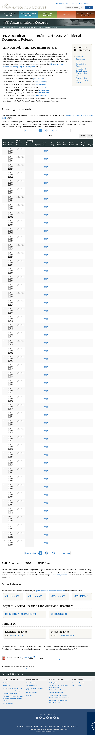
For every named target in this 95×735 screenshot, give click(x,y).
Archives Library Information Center (12, 699)
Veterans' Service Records (28, 14)
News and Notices (78, 683)
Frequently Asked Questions (20, 613)
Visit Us (66, 14)
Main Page (80, 56)
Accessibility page (54, 659)
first (27, 131)
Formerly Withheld (29, 143)
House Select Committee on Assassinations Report (81, 72)
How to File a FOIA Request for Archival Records (58, 701)
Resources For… (33, 679)
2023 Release (35, 596)
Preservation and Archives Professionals (34, 689)
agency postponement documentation (50, 590)
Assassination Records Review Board (82, 80)
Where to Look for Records (58, 695)
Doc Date (44, 144)
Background (80, 59)
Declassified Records (56, 692)
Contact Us (88, 3)
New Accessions (77, 685)
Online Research (10, 679)
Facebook (37, 717)
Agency (38, 145)
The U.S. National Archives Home (24, 6)
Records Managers (32, 692)
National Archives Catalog (11, 691)
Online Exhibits (8, 703)
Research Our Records (10, 14)
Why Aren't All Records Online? (59, 698)
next (63, 131)
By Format (6, 685)
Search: (52, 135)
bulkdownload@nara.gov (58, 575)
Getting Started (54, 683)
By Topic (6, 683)
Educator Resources (47, 14)
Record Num (11, 144)
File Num (59, 144)
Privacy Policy (39, 726)
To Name (65, 144)
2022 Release (58, 596)
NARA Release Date (19, 143)
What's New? (77, 679)
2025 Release (12, 596)
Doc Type (53, 144)
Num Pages (83, 144)
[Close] (92, 714)
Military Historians (32, 685)
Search (89, 8)
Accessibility (29, 726)
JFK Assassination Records (34, 27)
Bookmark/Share (76, 3)
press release (38, 79)
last (68, 131)
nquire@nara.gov (17, 635)
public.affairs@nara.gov (65, 635)
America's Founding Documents (85, 14)
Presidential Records (10, 693)
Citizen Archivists (62, 3)
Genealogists (30, 683)
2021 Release (81, 596)
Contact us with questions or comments (14, 669)
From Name (71, 144)
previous (33, 131)
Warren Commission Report (81, 64)
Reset (90, 136)
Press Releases (59, 613)
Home (5, 27)
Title (78, 145)
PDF (44, 151)
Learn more (75, 731)
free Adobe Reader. (27, 657)
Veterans (29, 695)
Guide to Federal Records (57, 690)
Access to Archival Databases (13, 696)
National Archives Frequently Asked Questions (58, 686)
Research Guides (56, 679)
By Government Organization (12, 688)
